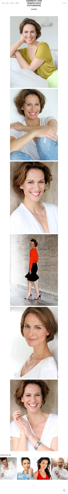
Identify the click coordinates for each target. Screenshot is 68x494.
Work (3, 3)
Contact (12, 3)
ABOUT (7, 3)
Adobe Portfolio (36, 488)
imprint (17, 3)
